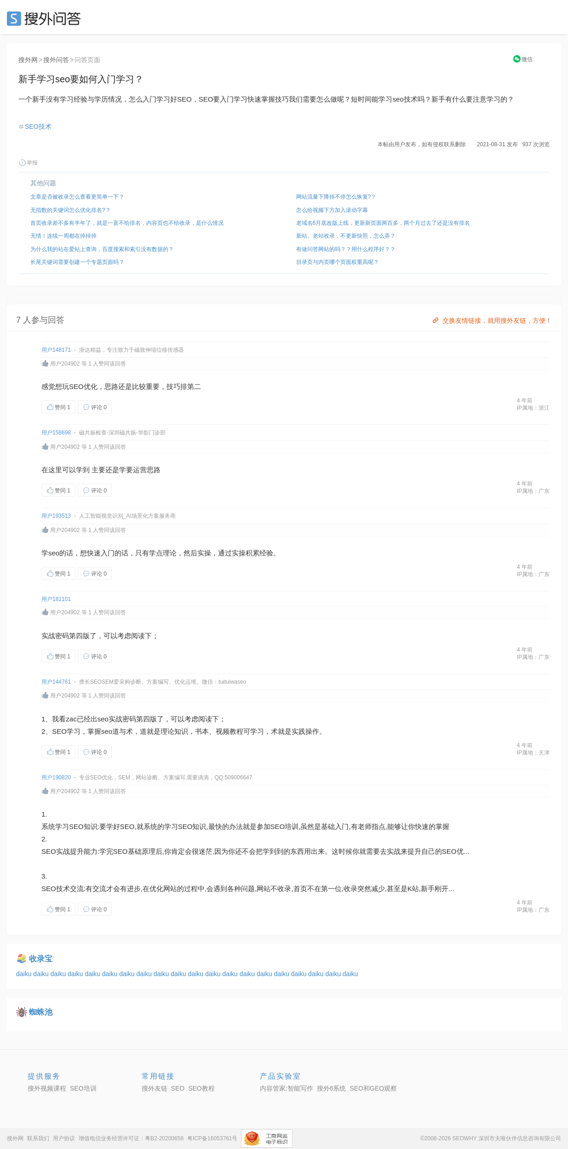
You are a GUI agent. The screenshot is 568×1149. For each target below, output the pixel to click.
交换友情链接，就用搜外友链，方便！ (491, 320)
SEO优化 (83, 386)
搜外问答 (56, 59)
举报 (28, 163)
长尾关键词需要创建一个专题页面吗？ (77, 262)
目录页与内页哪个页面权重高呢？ (337, 262)
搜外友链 (154, 1088)
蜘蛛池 (40, 1012)
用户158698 (56, 432)
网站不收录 (274, 888)
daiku (24, 974)
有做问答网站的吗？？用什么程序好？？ (346, 249)
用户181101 (56, 599)
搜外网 (28, 59)
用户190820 (56, 777)
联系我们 (38, 1138)
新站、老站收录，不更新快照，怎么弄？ (346, 236)
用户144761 (56, 682)
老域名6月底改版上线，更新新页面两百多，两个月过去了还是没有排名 (383, 223)
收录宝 (40, 959)
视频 (222, 731)
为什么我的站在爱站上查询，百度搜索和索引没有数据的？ (102, 249)
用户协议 (64, 1138)
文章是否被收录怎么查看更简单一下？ (77, 197)
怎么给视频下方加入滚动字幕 (332, 210)
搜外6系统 (331, 1088)
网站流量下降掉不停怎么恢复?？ (336, 197)
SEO (46, 18)
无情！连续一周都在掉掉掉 (63, 236)
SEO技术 (38, 126)
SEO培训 (284, 826)
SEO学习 (66, 731)
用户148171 (56, 350)
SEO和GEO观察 (373, 1088)
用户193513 (56, 516)
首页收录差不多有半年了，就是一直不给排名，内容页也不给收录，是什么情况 (127, 223)
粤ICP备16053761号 (212, 1138)
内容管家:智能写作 (286, 1088)
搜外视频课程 (47, 1088)
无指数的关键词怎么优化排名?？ (70, 210)
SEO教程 (201, 1088)
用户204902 (65, 363)
